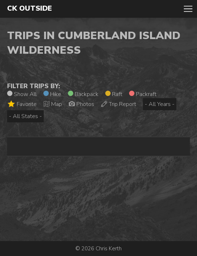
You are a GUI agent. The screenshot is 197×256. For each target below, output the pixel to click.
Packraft (142, 94)
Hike (52, 94)
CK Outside (29, 8)
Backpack (83, 94)
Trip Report (118, 104)
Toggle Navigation (188, 9)
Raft (113, 94)
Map (52, 104)
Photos (81, 104)
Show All (22, 94)
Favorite (22, 104)
